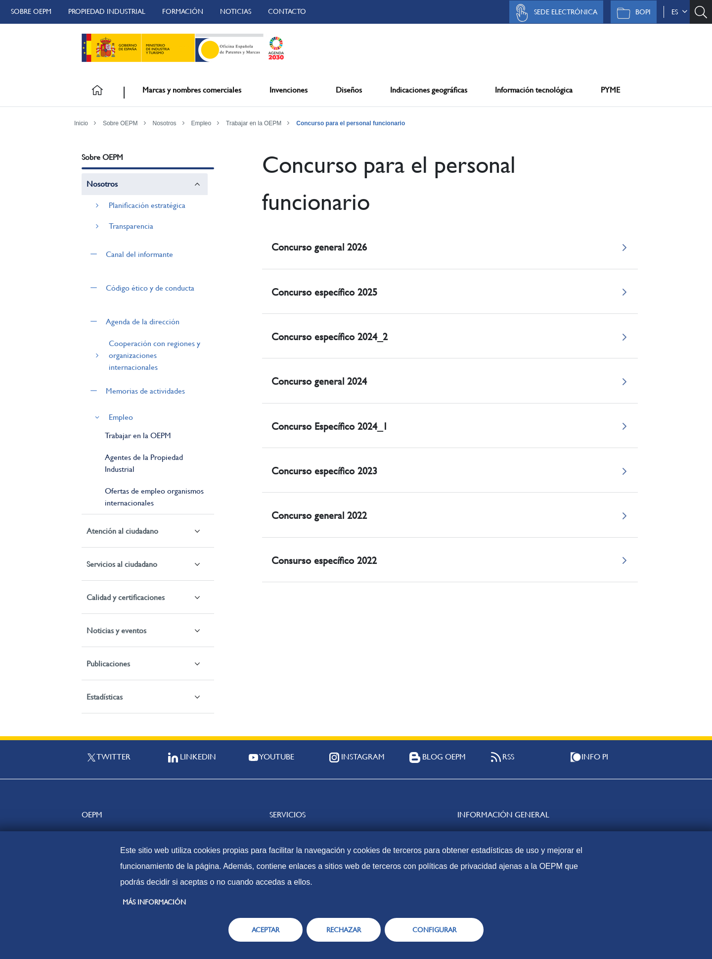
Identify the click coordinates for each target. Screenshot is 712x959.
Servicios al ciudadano (122, 564)
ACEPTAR (265, 930)
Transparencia (131, 226)
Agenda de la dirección (142, 321)
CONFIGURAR (434, 930)
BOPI (631, 13)
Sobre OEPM (31, 11)
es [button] (679, 11)
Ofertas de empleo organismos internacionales (154, 496)
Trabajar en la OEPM (253, 123)
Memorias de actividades (145, 391)
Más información (154, 902)
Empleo (201, 123)
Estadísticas (105, 697)
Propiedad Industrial (106, 11)
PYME (610, 90)
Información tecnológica (534, 90)
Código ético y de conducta (150, 288)
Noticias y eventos (116, 630)
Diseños (349, 90)
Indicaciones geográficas (428, 90)
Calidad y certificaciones (126, 597)
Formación (182, 11)
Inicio (81, 123)
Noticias (235, 11)
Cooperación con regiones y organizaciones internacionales (154, 355)
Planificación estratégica (147, 205)
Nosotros (165, 123)
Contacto (287, 11)
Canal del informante (139, 254)
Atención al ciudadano (122, 531)
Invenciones (288, 90)
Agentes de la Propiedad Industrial (144, 463)
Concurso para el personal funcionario (350, 123)
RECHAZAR (343, 930)
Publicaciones (108, 663)
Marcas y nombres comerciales (191, 90)
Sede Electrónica (553, 13)
